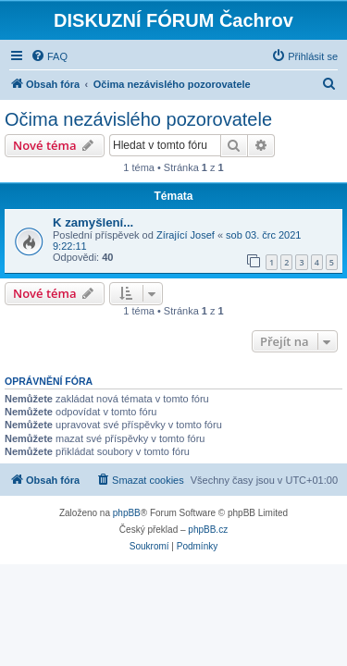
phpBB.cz (208, 529)
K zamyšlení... (93, 222)
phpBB (127, 513)
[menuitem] (49, 56)
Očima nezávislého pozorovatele (138, 119)
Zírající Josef (185, 234)
